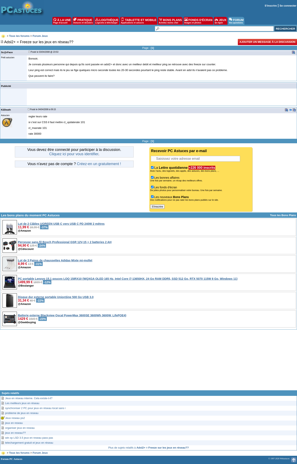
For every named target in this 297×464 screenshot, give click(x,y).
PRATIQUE (83, 21)
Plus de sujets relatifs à (148, 447)
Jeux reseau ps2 (15, 418)
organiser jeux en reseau (20, 427)
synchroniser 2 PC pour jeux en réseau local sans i (35, 408)
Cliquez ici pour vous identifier (73, 154)
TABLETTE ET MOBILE (138, 21)
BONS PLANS (170, 21)
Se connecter (287, 5)
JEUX (220, 21)
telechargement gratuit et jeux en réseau (29, 442)
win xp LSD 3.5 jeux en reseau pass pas (29, 437)
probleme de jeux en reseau (21, 413)
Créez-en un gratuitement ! (99, 164)
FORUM (236, 21)
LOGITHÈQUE (106, 21)
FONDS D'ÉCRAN (198, 21)
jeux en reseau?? (15, 432)
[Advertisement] (148, 361)
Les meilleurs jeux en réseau (22, 403)
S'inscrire (271, 5)
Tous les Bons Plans (283, 215)
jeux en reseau (14, 422)
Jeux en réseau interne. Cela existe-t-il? (28, 398)
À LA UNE (62, 21)
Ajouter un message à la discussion (267, 41)
